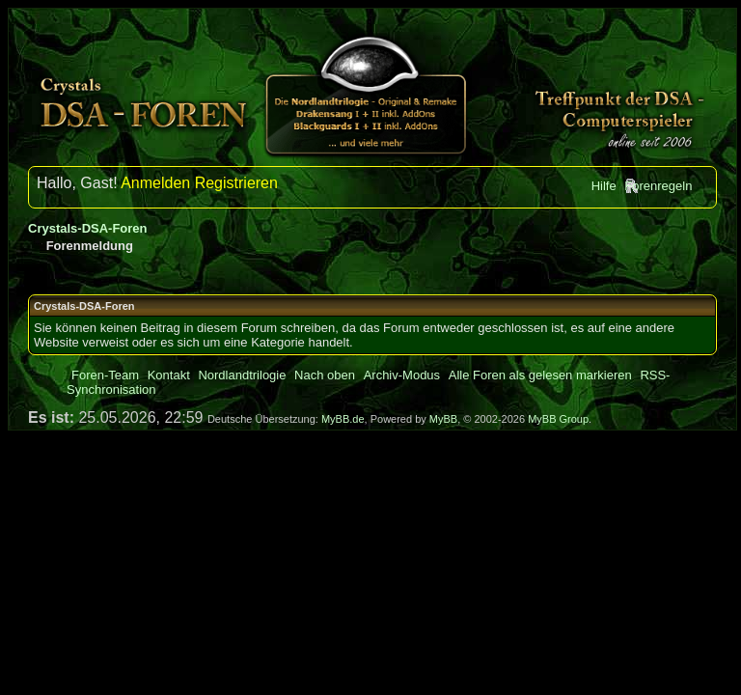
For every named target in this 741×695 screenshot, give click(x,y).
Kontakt (169, 375)
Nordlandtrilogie (242, 375)
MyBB (443, 419)
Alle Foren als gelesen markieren (540, 375)
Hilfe (604, 186)
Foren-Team (105, 375)
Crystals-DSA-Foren (88, 228)
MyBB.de (343, 419)
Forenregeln (658, 186)
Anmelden (155, 183)
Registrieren (236, 183)
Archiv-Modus (402, 375)
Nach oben (324, 375)
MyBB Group (558, 419)
